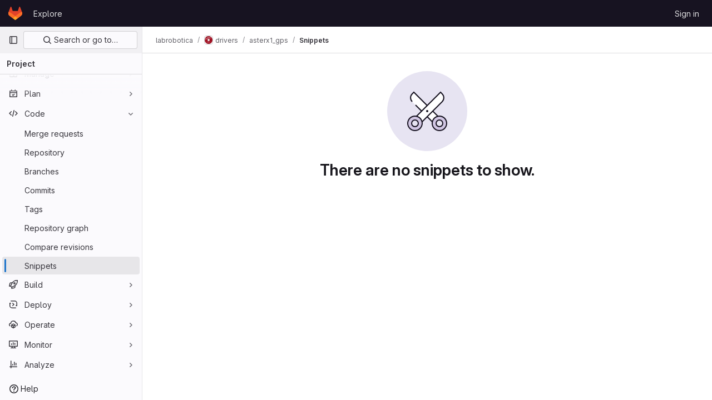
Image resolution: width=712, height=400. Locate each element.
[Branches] (71, 171)
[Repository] (71, 152)
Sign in (687, 13)
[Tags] (71, 209)
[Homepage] (15, 13)
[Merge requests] (71, 133)
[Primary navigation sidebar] (13, 40)
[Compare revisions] (71, 247)
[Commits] (71, 190)
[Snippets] (71, 265)
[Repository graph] (71, 228)
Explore (47, 13)
